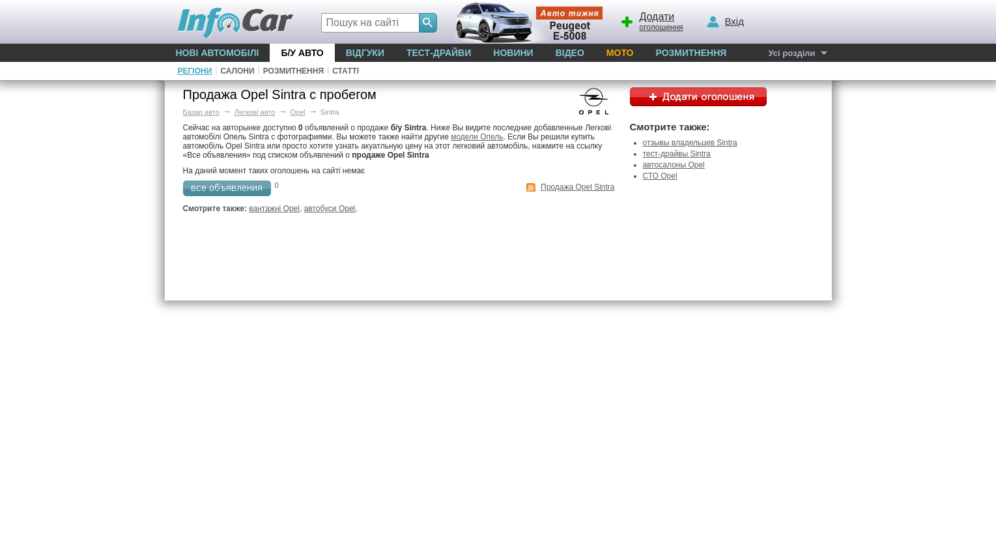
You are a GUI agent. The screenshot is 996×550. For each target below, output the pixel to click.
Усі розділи (791, 53)
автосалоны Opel (674, 164)
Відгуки (365, 53)
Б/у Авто (302, 53)
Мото (620, 53)
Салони (237, 71)
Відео (570, 53)
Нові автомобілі (217, 53)
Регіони (195, 71)
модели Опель (477, 136)
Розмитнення (690, 53)
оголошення (651, 20)
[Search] (428, 23)
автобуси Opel (330, 208)
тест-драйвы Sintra (677, 153)
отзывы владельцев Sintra (690, 142)
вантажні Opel (274, 208)
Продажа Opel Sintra (577, 187)
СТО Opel (660, 176)
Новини (513, 53)
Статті (345, 71)
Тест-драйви (438, 53)
